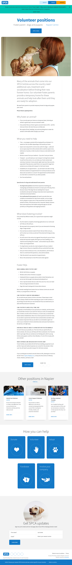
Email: (12, 536)
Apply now (36, 31)
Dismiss (69, 562)
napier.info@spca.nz (29, 355)
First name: (14, 532)
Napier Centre (51, 24)
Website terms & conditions (58, 553)
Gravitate (67, 557)
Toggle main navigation (70, 2)
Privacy (67, 553)
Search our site (67, 2)
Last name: (40, 532)
